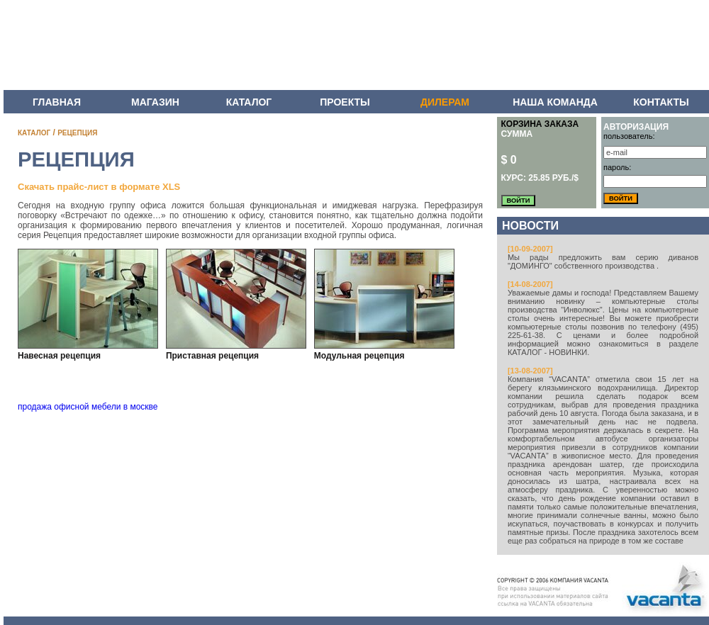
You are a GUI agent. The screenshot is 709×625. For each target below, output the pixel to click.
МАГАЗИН (155, 102)
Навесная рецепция (59, 356)
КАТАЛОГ (249, 102)
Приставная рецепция (212, 356)
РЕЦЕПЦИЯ (77, 133)
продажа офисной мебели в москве (88, 407)
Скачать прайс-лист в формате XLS (99, 186)
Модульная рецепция (359, 356)
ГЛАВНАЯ (57, 102)
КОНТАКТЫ (660, 102)
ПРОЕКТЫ (345, 102)
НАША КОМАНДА (555, 102)
